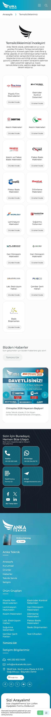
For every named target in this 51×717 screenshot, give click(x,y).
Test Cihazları (34, 634)
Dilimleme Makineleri (33, 615)
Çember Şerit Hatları (10, 635)
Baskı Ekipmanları (37, 627)
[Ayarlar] (46, 712)
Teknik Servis (10, 578)
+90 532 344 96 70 (30, 461)
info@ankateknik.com (32, 482)
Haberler (8, 574)
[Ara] (46, 5)
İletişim (7, 582)
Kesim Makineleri (12, 614)
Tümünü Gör (12, 357)
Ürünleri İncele (14, 102)
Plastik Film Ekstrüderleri (10, 601)
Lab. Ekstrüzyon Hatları (12, 621)
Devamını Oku (13, 417)
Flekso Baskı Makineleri (34, 621)
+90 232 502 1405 (11, 461)
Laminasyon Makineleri (9, 608)
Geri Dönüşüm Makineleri (35, 608)
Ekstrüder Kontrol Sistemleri (37, 601)
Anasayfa (7, 14)
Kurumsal (8, 566)
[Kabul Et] (40, 712)
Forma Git (9, 482)
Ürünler (7, 570)
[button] (39, 5)
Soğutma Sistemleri (8, 628)
